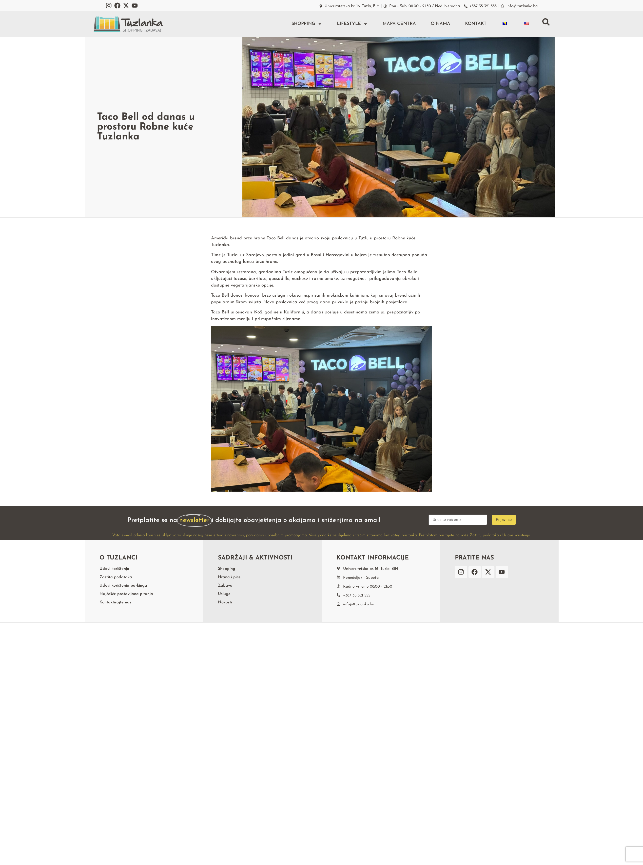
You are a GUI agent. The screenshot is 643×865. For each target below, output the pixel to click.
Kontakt (476, 23)
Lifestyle (352, 24)
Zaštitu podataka (484, 535)
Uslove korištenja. (516, 535)
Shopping (307, 24)
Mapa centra (399, 23)
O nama (440, 23)
